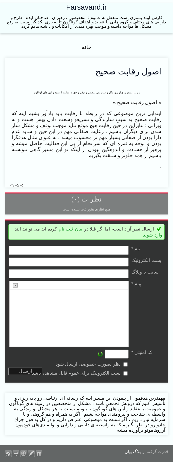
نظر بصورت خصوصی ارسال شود (88, 364)
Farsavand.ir (86, 7)
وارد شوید (152, 235)
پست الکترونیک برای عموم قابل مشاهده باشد (76, 373)
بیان (78, 229)
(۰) (75, 199)
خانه (87, 47)
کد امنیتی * (141, 352)
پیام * (136, 283)
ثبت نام (66, 229)
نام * (135, 248)
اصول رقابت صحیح (128, 71)
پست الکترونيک (146, 260)
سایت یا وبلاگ (145, 272)
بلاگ (137, 451)
